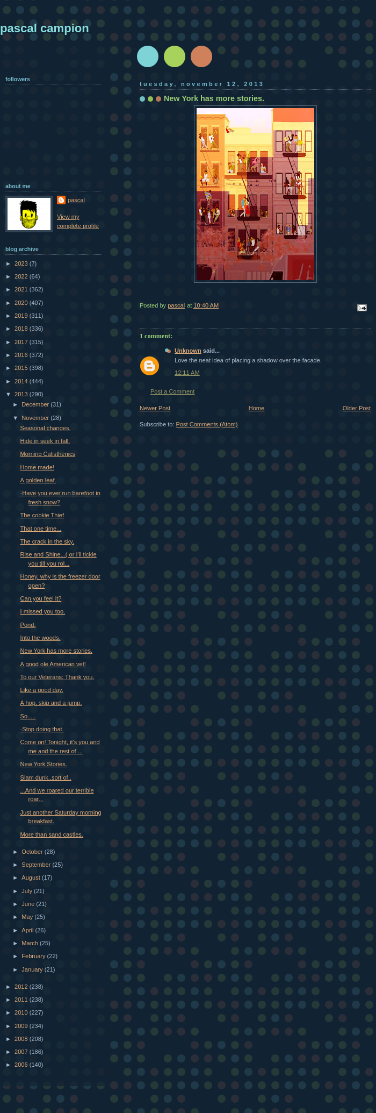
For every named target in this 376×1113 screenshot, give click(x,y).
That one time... (41, 528)
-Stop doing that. (42, 729)
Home (256, 408)
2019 (22, 315)
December (35, 404)
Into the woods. (40, 637)
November (35, 418)
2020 (22, 302)
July (27, 891)
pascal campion (44, 28)
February (34, 956)
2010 (22, 1012)
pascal (76, 200)
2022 (22, 276)
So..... (28, 716)
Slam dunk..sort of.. (45, 777)
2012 (22, 986)
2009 (22, 1026)
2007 (22, 1051)
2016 (22, 355)
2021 (22, 289)
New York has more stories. (56, 650)
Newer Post (155, 408)
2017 (22, 342)
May (27, 917)
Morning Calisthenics (48, 454)
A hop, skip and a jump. (51, 703)
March (30, 943)
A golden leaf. (38, 480)
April (28, 930)
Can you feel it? (41, 598)
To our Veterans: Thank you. (57, 677)
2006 (22, 1064)
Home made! (37, 467)
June (28, 904)
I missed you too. (43, 611)
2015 (22, 368)
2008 (22, 1039)
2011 (22, 999)
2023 (22, 263)
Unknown (188, 350)
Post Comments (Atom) (207, 424)
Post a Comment (172, 391)
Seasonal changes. (45, 428)
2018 (22, 328)
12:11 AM (187, 372)
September (36, 864)
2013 (22, 394)
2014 (22, 381)
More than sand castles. (51, 834)
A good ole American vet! (53, 664)
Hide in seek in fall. (45, 441)
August (31, 877)
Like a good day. (41, 690)
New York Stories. (43, 764)
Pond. (28, 625)
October (32, 851)
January (32, 969)
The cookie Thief (42, 515)
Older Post (357, 408)
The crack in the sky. (47, 541)
